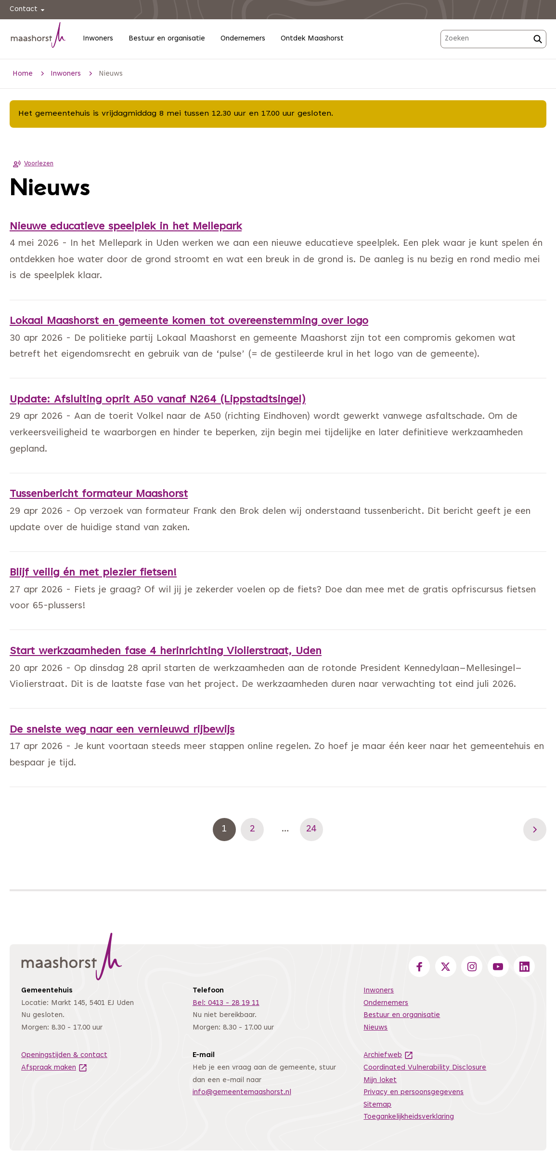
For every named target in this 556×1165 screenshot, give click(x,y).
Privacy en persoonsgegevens (413, 1092)
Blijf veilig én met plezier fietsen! (93, 573)
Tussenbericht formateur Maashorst (99, 494)
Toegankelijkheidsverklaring (408, 1117)
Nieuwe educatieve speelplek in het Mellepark (126, 227)
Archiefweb (388, 1055)
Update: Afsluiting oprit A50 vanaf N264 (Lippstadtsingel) (158, 400)
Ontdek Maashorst (312, 38)
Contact (29, 10)
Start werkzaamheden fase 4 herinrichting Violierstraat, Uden (166, 651)
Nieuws (375, 1027)
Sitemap (377, 1105)
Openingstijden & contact (64, 1055)
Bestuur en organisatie (167, 38)
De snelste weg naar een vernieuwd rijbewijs (122, 730)
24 (314, 829)
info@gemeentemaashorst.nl (242, 1092)
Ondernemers (242, 38)
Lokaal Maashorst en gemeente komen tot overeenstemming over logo (189, 321)
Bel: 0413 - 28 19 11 (226, 1003)
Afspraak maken (54, 1067)
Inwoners (98, 38)
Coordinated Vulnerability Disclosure (424, 1067)
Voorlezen (31, 164)
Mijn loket (380, 1080)
